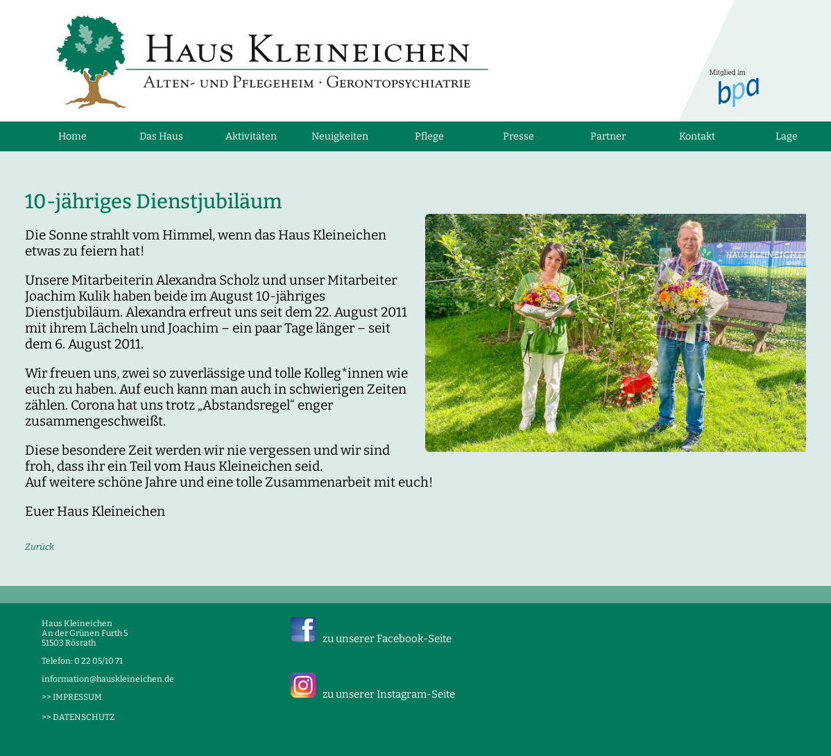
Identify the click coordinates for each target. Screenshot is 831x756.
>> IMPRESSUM (72, 697)
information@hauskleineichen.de (108, 679)
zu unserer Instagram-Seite (389, 694)
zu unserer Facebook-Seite (387, 638)
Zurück (39, 546)
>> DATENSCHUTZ (78, 717)
